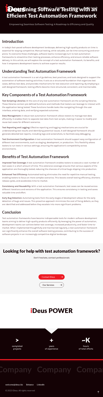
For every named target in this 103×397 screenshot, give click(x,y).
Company (74, 7)
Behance (30, 385)
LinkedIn (40, 385)
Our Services (53, 285)
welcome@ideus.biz (14, 385)
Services (45, 7)
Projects (60, 7)
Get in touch (91, 7)
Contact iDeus (53, 277)
